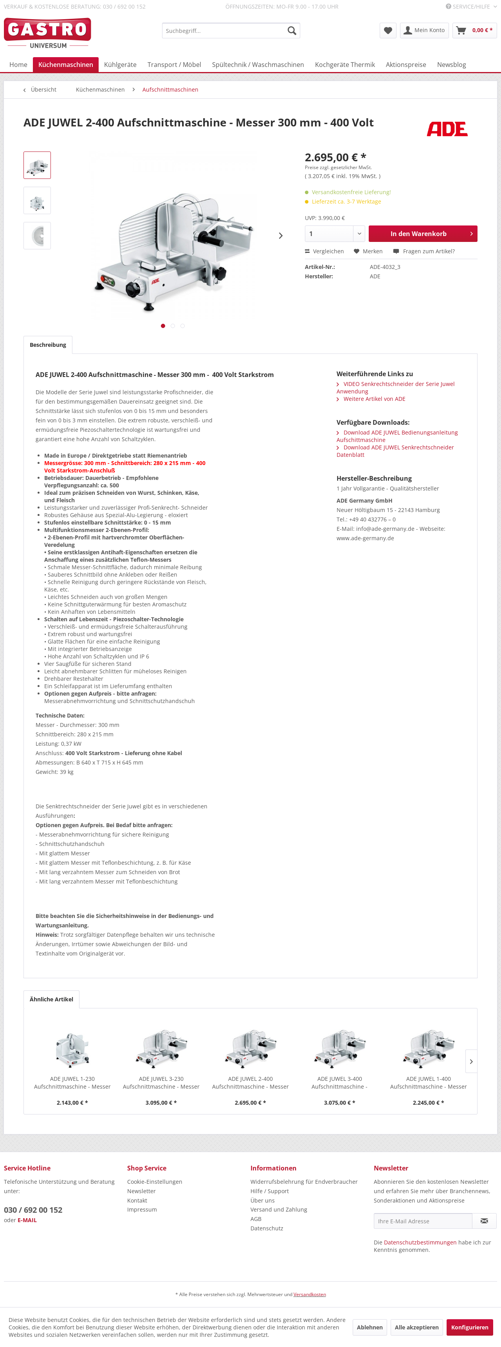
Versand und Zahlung (278, 1209)
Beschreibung (48, 344)
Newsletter (141, 1191)
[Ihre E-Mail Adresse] (423, 1221)
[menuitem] (231, 30)
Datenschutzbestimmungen (420, 1242)
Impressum (142, 1209)
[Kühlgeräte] (120, 64)
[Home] (18, 64)
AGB (255, 1219)
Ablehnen (370, 1327)
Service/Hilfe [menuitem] (469, 6)
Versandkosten (310, 1294)
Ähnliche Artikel (51, 999)
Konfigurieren (469, 1327)
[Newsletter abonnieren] (484, 1221)
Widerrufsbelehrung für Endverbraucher (304, 1181)
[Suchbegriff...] (231, 30)
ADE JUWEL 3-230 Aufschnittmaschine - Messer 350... (161, 1083)
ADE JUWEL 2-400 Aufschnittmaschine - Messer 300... (250, 1083)
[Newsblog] (452, 64)
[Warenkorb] (474, 30)
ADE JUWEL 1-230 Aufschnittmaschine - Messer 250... (72, 1083)
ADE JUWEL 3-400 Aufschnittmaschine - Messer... (340, 1083)
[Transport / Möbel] (174, 64)
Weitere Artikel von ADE (371, 398)
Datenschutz (266, 1228)
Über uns (262, 1200)
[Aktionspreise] (406, 64)
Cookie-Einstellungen (154, 1181)
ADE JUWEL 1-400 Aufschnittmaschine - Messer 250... (428, 1083)
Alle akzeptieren (417, 1327)
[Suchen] (292, 30)
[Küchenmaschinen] (66, 64)
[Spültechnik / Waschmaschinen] (258, 64)
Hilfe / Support (269, 1191)
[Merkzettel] (388, 30)
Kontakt (137, 1200)
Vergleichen (324, 251)
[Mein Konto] (424, 30)
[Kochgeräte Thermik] (345, 64)
